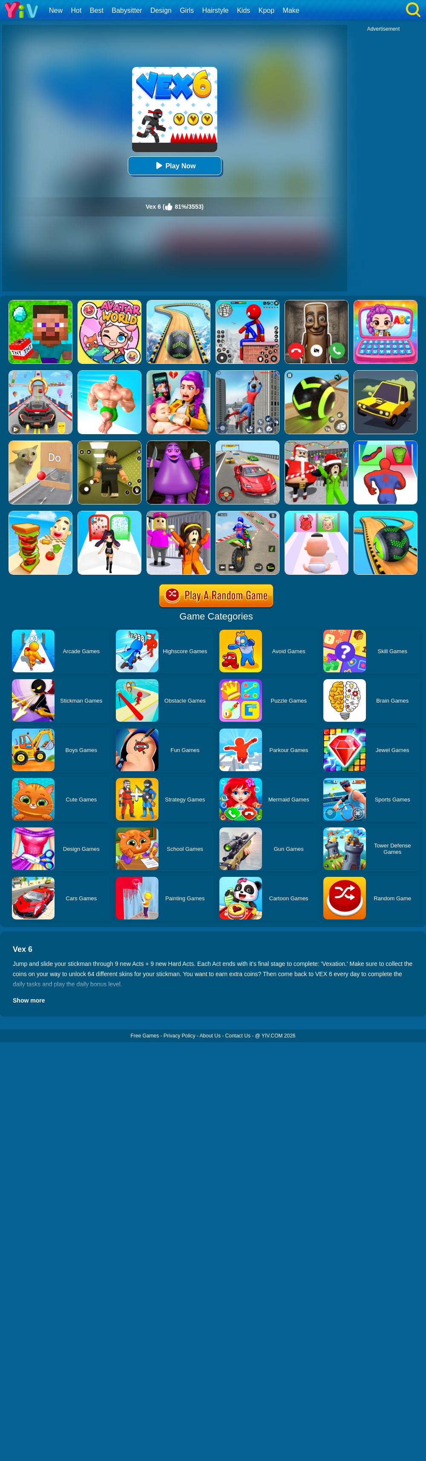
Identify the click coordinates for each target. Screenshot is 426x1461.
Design (161, 10)
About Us (210, 1036)
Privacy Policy (180, 1036)
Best (97, 10)
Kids (243, 10)
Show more (29, 1000)
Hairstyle (215, 10)
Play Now (174, 165)
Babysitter (127, 10)
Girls (187, 10)
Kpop (266, 10)
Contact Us (237, 1036)
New (56, 10)
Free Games (144, 1036)
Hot (76, 10)
